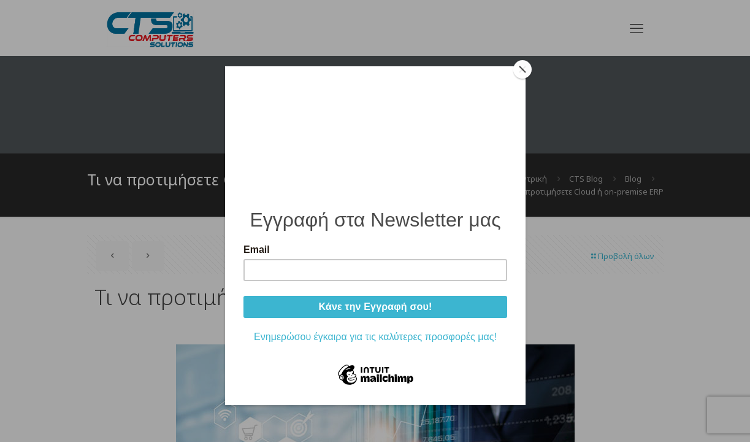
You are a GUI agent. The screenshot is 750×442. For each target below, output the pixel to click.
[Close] (522, 69)
